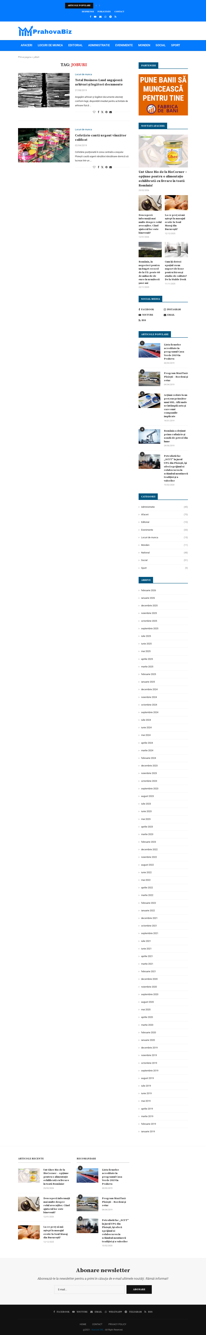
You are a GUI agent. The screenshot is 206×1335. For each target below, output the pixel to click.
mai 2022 (146, 880)
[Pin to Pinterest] (106, 112)
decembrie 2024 (149, 689)
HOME (83, 1324)
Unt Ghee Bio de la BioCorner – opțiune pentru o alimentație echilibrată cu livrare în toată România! (163, 179)
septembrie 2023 (149, 788)
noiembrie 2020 (149, 986)
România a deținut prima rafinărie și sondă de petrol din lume (176, 436)
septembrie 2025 (149, 628)
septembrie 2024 (149, 712)
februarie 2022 (148, 903)
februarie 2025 (148, 674)
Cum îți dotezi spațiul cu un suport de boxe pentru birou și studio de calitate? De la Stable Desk (176, 270)
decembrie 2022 (149, 849)
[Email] (100, 16)
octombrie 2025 (149, 621)
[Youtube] (95, 16)
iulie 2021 (146, 941)
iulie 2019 (146, 1085)
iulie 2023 (146, 803)
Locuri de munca (50, 45)
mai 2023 (146, 819)
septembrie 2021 (149, 933)
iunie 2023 (146, 811)
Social (161, 45)
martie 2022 (147, 895)
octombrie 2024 (149, 704)
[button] (96, 5)
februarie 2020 (148, 1032)
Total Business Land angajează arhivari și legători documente (99, 82)
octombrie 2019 (149, 1063)
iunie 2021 (146, 948)
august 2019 (147, 1078)
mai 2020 (146, 1009)
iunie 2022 (146, 872)
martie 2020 (147, 1025)
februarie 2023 (148, 841)
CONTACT (97, 1324)
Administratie (99, 45)
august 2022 (147, 864)
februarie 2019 (148, 1124)
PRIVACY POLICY (117, 1324)
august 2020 (147, 1002)
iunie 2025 (146, 643)
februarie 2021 (148, 971)
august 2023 (147, 796)
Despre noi (88, 11)
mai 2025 (146, 651)
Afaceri (26, 45)
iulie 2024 (146, 720)
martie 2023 (147, 834)
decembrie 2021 (149, 918)
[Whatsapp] (105, 16)
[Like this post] (94, 112)
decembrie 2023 (149, 765)
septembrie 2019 (149, 1070)
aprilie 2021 (147, 956)
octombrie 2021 (149, 925)
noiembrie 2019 (149, 1055)
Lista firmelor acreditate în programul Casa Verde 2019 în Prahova (174, 351)
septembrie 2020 (149, 994)
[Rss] (115, 16)
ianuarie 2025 (148, 681)
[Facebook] (90, 16)
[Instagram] (176, 309)
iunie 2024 (146, 727)
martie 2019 (147, 1116)
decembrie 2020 (149, 979)
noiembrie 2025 (149, 613)
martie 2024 (147, 750)
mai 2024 (146, 735)
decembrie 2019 (149, 1047)
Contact (119, 11)
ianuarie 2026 (148, 598)
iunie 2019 (146, 1093)
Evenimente (124, 45)
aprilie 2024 (147, 742)
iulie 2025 (146, 636)
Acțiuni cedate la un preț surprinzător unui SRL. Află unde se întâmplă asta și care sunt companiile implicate (175, 406)
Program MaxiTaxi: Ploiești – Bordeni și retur (176, 377)
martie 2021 (147, 963)
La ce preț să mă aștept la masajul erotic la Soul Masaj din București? (175, 222)
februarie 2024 (148, 758)
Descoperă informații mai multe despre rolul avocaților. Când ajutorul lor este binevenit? (150, 224)
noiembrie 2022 (149, 857)
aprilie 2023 (147, 826)
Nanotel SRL (98, 1329)
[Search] (186, 67)
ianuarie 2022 (148, 910)
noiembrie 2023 (149, 773)
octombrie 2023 (149, 781)
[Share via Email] (110, 112)
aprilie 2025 (147, 659)
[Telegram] (110, 16)
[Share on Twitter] (102, 111)
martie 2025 (147, 666)
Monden (144, 45)
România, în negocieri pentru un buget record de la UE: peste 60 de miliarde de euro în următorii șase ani (149, 272)
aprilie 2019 (147, 1108)
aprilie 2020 (147, 1017)
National (28, 56)
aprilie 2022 (147, 887)
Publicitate (104, 11)
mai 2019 (146, 1101)
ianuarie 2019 (148, 1131)
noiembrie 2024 (149, 697)
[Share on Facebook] (98, 112)
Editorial (75, 45)
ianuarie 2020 (148, 1040)
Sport (175, 45)
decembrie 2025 (149, 605)
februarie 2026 (148, 590)
